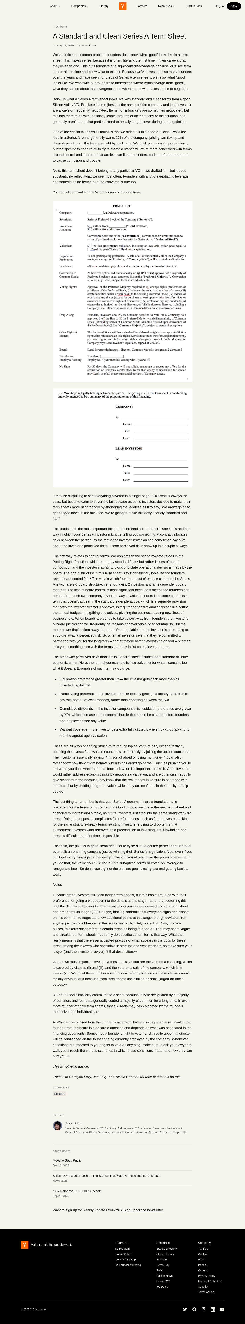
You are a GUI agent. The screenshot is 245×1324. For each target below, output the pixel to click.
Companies (80, 6)
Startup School (123, 1254)
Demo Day (162, 1264)
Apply (234, 5)
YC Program (122, 1248)
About (55, 6)
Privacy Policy (206, 1275)
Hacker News (164, 1275)
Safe (159, 1270)
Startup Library (165, 1254)
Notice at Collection (210, 1281)
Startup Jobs (194, 6)
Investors (162, 1259)
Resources (166, 6)
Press (201, 1259)
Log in (220, 6)
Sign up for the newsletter (143, 1210)
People (202, 1264)
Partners (142, 6)
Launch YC (163, 1281)
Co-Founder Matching (128, 1264)
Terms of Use (206, 1292)
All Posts (60, 26)
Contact (202, 1254)
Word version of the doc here (117, 192)
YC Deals (162, 1286)
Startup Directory (166, 1248)
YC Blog (203, 1248)
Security (203, 1286)
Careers (203, 1270)
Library (104, 6)
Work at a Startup (125, 1259)
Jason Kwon (88, 45)
